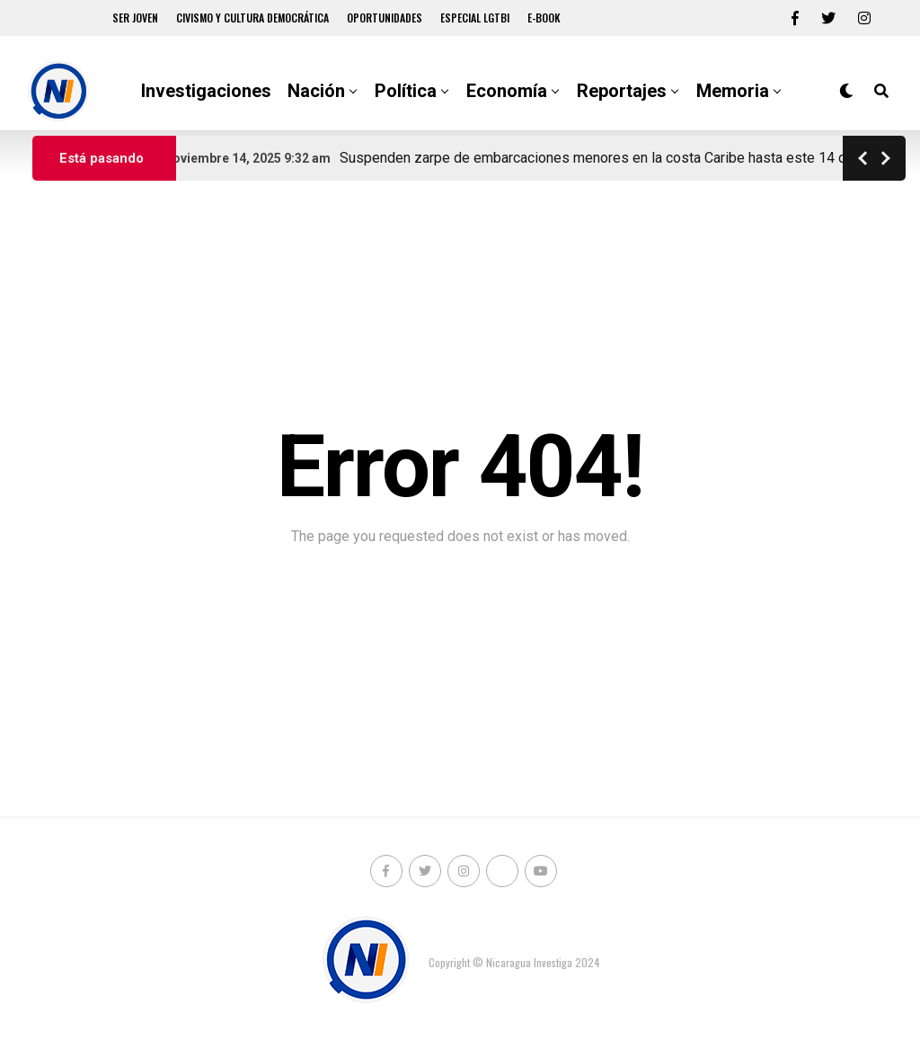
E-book (544, 17)
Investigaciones (206, 91)
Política (406, 91)
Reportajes (622, 91)
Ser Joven (135, 17)
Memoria (732, 91)
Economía (506, 91)
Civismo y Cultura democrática (252, 17)
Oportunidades (384, 17)
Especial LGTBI (474, 17)
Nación (316, 91)
